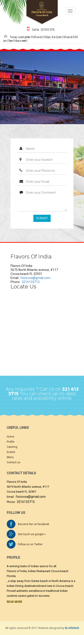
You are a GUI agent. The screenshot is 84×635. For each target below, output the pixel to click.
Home (10, 436)
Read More (14, 602)
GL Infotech (72, 628)
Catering (12, 446)
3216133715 (31, 282)
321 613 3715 (48, 29)
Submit (42, 218)
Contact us (13, 462)
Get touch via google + (32, 534)
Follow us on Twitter (30, 544)
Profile (10, 441)
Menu (10, 457)
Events (11, 452)
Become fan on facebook (33, 524)
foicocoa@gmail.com (35, 278)
